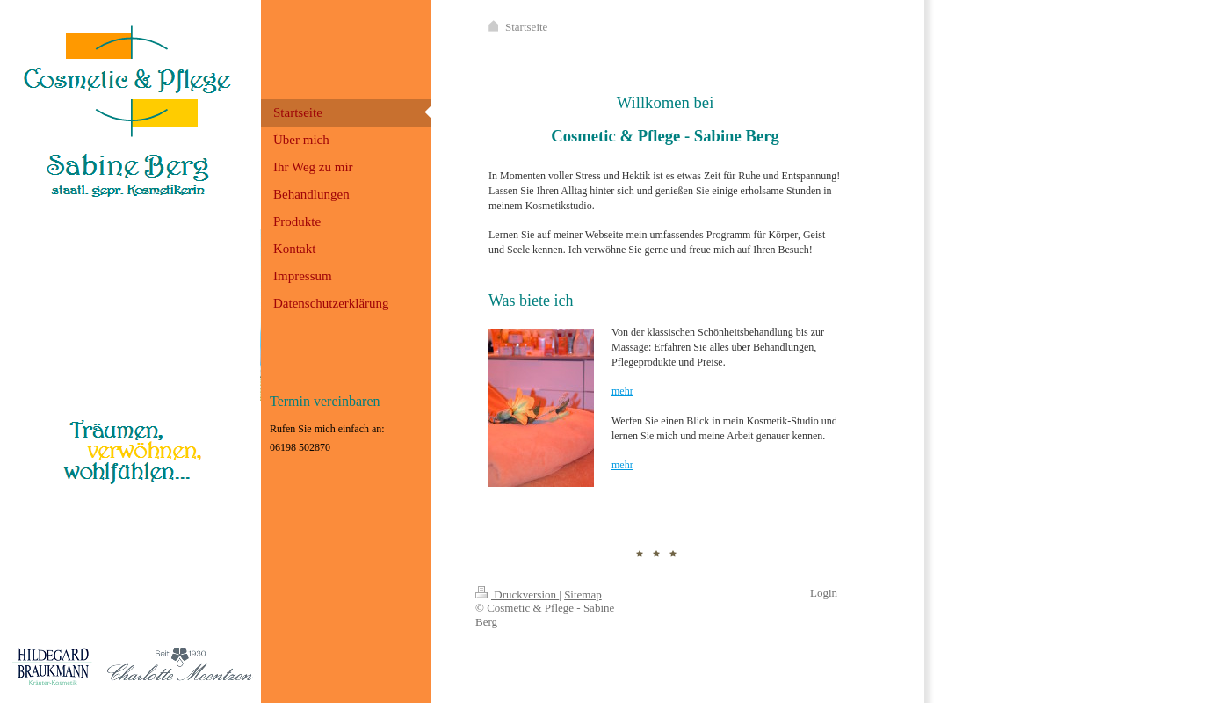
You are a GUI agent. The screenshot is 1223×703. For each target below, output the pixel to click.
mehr (622, 391)
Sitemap (583, 594)
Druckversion (517, 594)
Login (823, 592)
